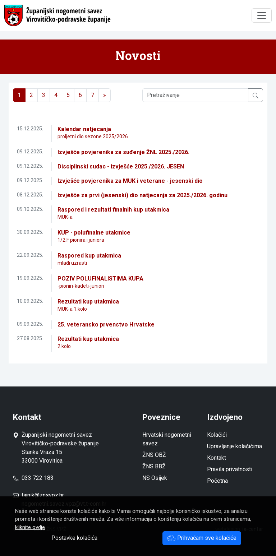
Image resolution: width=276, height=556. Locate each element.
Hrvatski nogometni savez (166, 439)
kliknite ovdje (30, 527)
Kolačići (217, 434)
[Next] (104, 95)
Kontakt (216, 457)
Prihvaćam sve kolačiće (201, 537)
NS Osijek (154, 477)
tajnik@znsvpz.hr (43, 495)
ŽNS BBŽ (154, 466)
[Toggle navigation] (262, 15)
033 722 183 (33, 477)
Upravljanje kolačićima (234, 446)
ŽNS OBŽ (154, 454)
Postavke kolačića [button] (74, 537)
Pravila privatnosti (229, 469)
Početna (217, 480)
